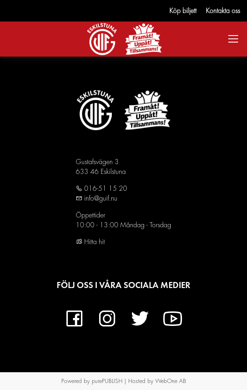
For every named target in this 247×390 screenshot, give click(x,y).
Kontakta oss (223, 10)
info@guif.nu (99, 198)
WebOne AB (170, 381)
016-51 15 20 (104, 188)
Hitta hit (90, 241)
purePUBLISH (107, 381)
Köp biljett (182, 10)
